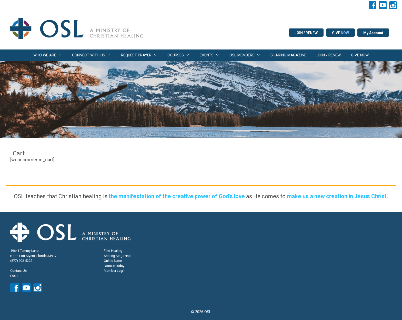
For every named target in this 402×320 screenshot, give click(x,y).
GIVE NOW (360, 55)
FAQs (14, 276)
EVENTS (212, 55)
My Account (373, 33)
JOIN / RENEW (306, 33)
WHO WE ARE (50, 55)
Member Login (114, 271)
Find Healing (113, 251)
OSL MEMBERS (247, 55)
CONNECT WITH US (94, 55)
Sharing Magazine (117, 256)
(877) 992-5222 (21, 261)
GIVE (340, 33)
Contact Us (18, 271)
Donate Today (114, 266)
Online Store (113, 261)
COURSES (181, 55)
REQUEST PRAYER (141, 55)
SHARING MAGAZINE (288, 55)
